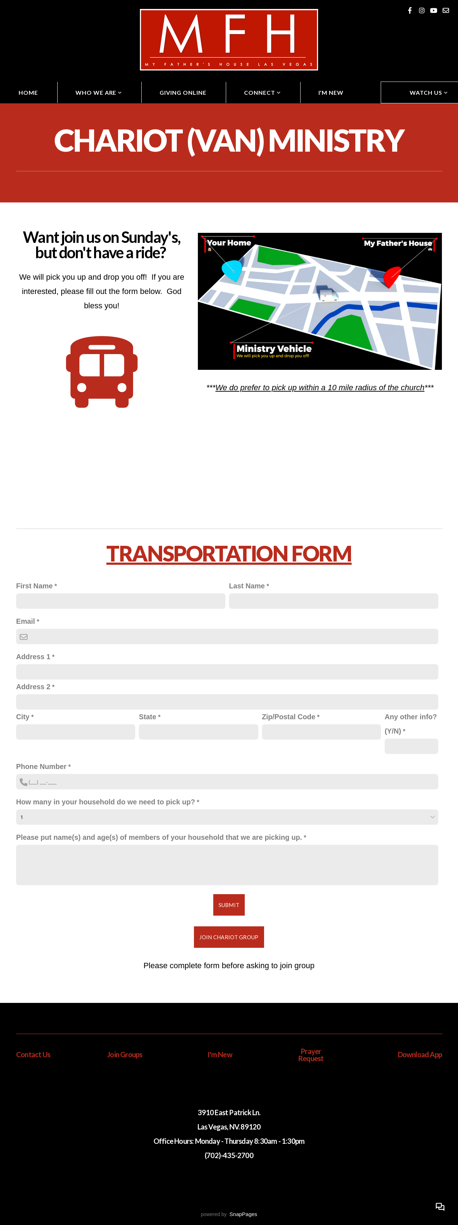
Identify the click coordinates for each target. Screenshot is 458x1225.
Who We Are (98, 92)
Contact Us (33, 1054)
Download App (420, 1054)
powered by (229, 1214)
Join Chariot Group (228, 937)
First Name (34, 586)
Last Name (247, 586)
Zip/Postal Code (288, 717)
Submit (229, 905)
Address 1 (33, 657)
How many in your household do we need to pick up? (105, 802)
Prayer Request (310, 1055)
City (22, 717)
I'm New (331, 92)
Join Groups (124, 1054)
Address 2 (33, 687)
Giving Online (183, 92)
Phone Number (41, 766)
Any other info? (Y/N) (411, 724)
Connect (262, 92)
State (147, 717)
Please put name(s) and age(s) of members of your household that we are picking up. (159, 837)
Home (28, 92)
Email (25, 621)
